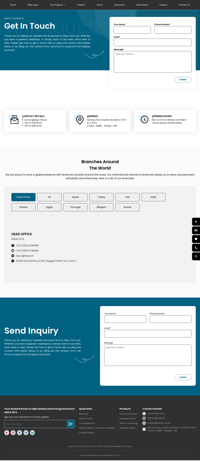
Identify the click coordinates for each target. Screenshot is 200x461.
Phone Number (157, 314)
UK (49, 197)
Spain (75, 197)
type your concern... (147, 356)
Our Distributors (87, 424)
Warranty (83, 414)
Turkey (101, 197)
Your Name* (120, 24)
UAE (127, 197)
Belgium (101, 207)
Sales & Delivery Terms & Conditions (97, 428)
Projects (81, 5)
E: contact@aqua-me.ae (34, 120)
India (153, 197)
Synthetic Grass (128, 419)
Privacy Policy (86, 419)
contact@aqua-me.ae (156, 423)
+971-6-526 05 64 (153, 419)
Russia (127, 207)
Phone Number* (162, 24)
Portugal (75, 207)
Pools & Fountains (129, 414)
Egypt (49, 207)
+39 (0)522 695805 (25, 246)
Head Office (23, 197)
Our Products (58, 5)
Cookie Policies (86, 433)
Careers (163, 5)
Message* (119, 49)
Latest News (142, 5)
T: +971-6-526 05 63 (32, 123)
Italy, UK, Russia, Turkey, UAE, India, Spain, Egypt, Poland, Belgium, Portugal (100, 447)
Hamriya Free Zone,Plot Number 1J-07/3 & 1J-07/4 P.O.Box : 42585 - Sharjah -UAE (169, 430)
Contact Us (184, 5)
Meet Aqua (33, 5)
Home (13, 5)
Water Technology (129, 424)
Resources (119, 5)
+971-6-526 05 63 (153, 414)
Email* (117, 37)
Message (108, 343)
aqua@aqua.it (22, 256)
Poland (23, 207)
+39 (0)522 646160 (24, 251)
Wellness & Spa (127, 428)
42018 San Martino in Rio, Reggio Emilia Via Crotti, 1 (43, 261)
